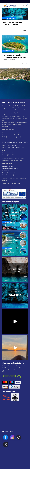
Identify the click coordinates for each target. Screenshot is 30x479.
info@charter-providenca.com (15, 147)
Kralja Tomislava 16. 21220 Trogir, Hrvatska (15, 142)
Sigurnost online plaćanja (9, 173)
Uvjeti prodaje (6, 170)
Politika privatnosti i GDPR (10, 168)
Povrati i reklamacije (8, 175)
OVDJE (18, 183)
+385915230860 (16, 145)
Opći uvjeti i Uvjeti (7, 166)
